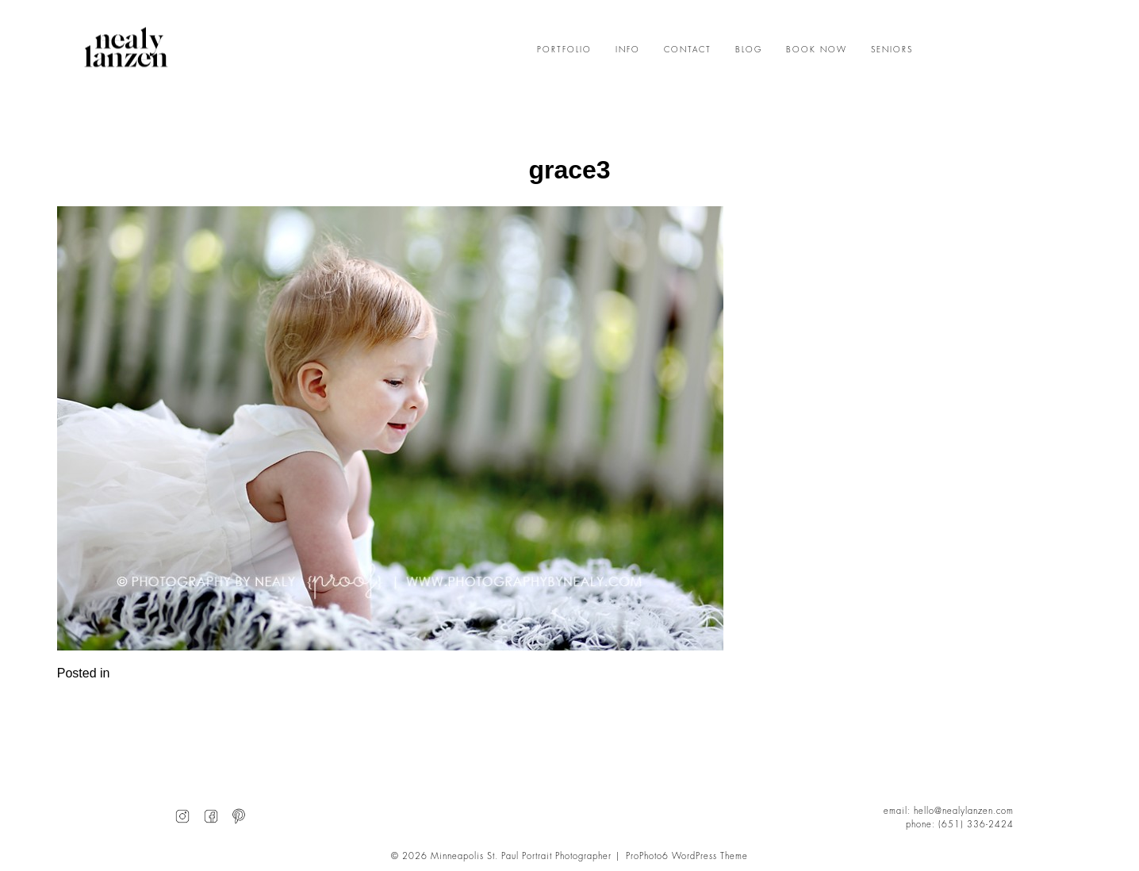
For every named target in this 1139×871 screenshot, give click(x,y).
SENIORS (892, 50)
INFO (628, 50)
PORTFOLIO (564, 50)
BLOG (748, 50)
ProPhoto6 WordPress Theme (687, 856)
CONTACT (687, 50)
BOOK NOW (816, 50)
